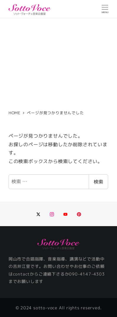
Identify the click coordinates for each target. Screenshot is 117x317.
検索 (98, 181)
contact (21, 274)
